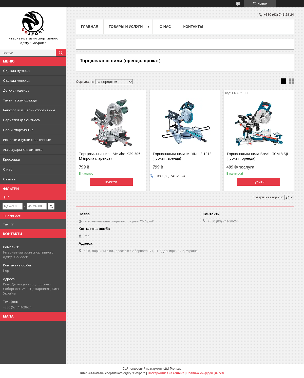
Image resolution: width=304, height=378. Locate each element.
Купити (111, 182)
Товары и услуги (126, 27)
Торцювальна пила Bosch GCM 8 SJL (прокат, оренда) (257, 156)
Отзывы (9, 179)
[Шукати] (61, 53)
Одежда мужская (16, 70)
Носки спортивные (18, 130)
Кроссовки (11, 159)
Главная (89, 27)
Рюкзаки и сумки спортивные (27, 139)
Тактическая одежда (20, 100)
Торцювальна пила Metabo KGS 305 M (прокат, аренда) (109, 156)
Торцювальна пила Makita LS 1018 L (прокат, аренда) (184, 156)
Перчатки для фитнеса (21, 120)
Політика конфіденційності (205, 373)
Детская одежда (16, 90)
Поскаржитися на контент (166, 373)
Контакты (193, 27)
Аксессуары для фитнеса (23, 149)
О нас (7, 169)
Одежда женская (16, 80)
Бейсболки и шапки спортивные (29, 110)
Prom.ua (175, 368)
